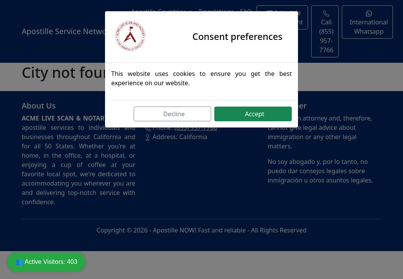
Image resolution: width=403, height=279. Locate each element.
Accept (254, 114)
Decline (174, 114)
